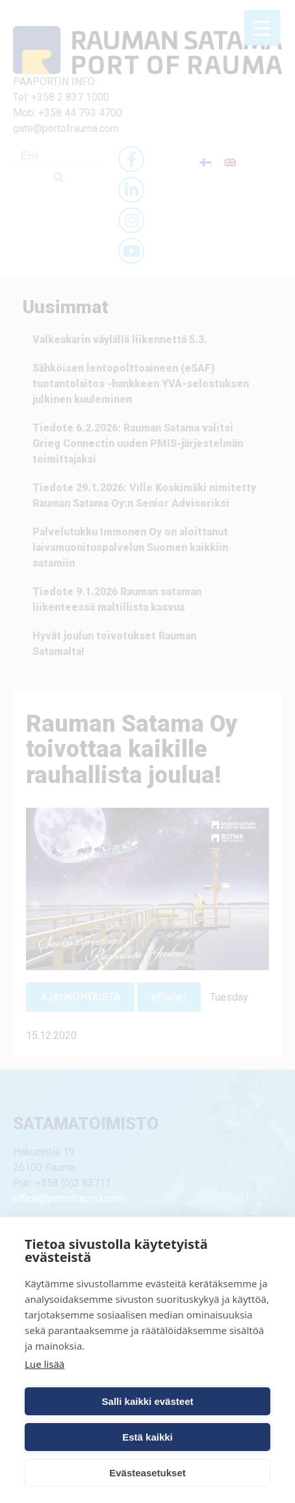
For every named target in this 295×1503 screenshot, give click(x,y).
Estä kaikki (147, 1437)
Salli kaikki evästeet (148, 1401)
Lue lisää (44, 1363)
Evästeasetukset (147, 1472)
